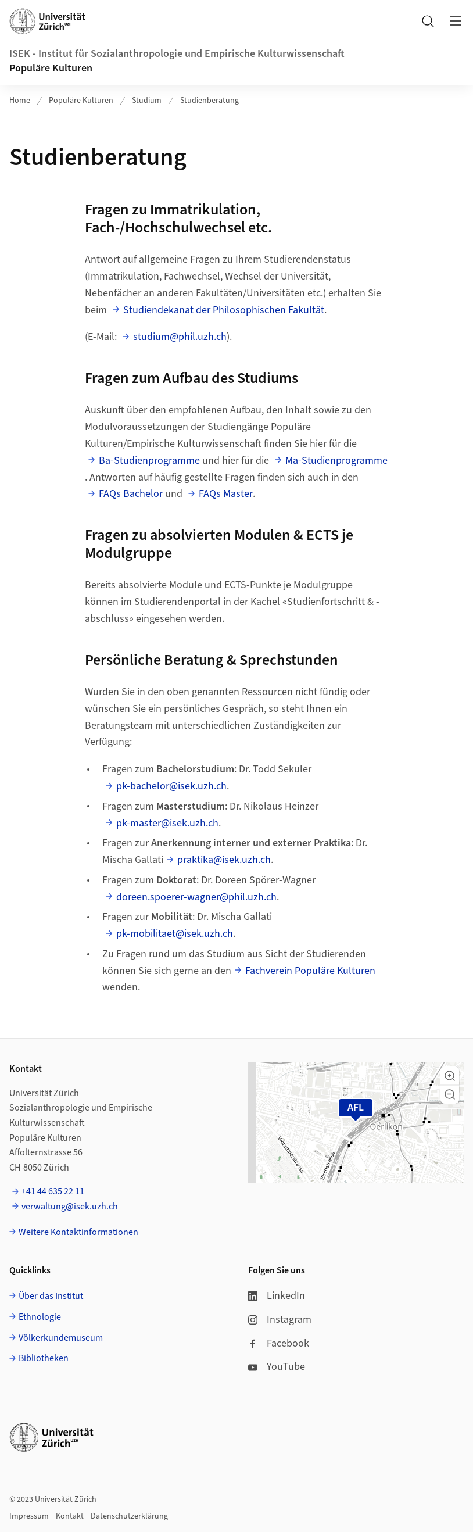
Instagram (279, 1319)
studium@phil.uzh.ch (180, 337)
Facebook (278, 1343)
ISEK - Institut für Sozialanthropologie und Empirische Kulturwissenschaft (177, 53)
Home (19, 100)
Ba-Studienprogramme (149, 460)
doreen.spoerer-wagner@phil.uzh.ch (196, 897)
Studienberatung (209, 100)
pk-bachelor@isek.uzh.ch (171, 786)
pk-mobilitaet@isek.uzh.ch (174, 933)
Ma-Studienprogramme (336, 460)
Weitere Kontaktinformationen (78, 1232)
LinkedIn (276, 1295)
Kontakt (70, 1516)
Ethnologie (40, 1317)
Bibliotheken (44, 1358)
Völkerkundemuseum (61, 1337)
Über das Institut (51, 1296)
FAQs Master (226, 493)
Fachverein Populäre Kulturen (310, 971)
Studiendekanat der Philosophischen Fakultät (223, 310)
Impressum (29, 1516)
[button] (449, 1075)
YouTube (276, 1366)
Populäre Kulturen (50, 68)
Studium (147, 100)
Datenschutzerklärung (129, 1516)
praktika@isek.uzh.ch (224, 860)
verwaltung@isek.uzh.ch (69, 1206)
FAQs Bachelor (131, 493)
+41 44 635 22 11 (52, 1191)
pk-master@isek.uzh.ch (167, 823)
